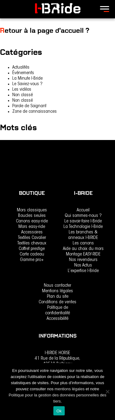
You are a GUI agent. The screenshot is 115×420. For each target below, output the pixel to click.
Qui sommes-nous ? (83, 216)
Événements (23, 73)
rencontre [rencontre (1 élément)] (9, 143)
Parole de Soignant (29, 106)
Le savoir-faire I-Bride (83, 221)
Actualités (20, 67)
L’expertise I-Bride (83, 271)
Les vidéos (21, 89)
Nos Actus (83, 265)
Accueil (83, 210)
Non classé (22, 95)
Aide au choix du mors (83, 249)
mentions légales (70, 389)
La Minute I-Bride (27, 78)
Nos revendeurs (83, 260)
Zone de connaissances (34, 111)
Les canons (83, 243)
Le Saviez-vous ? (27, 84)
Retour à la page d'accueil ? (44, 30)
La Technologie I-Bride (83, 227)
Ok (59, 411)
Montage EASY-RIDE (83, 254)
